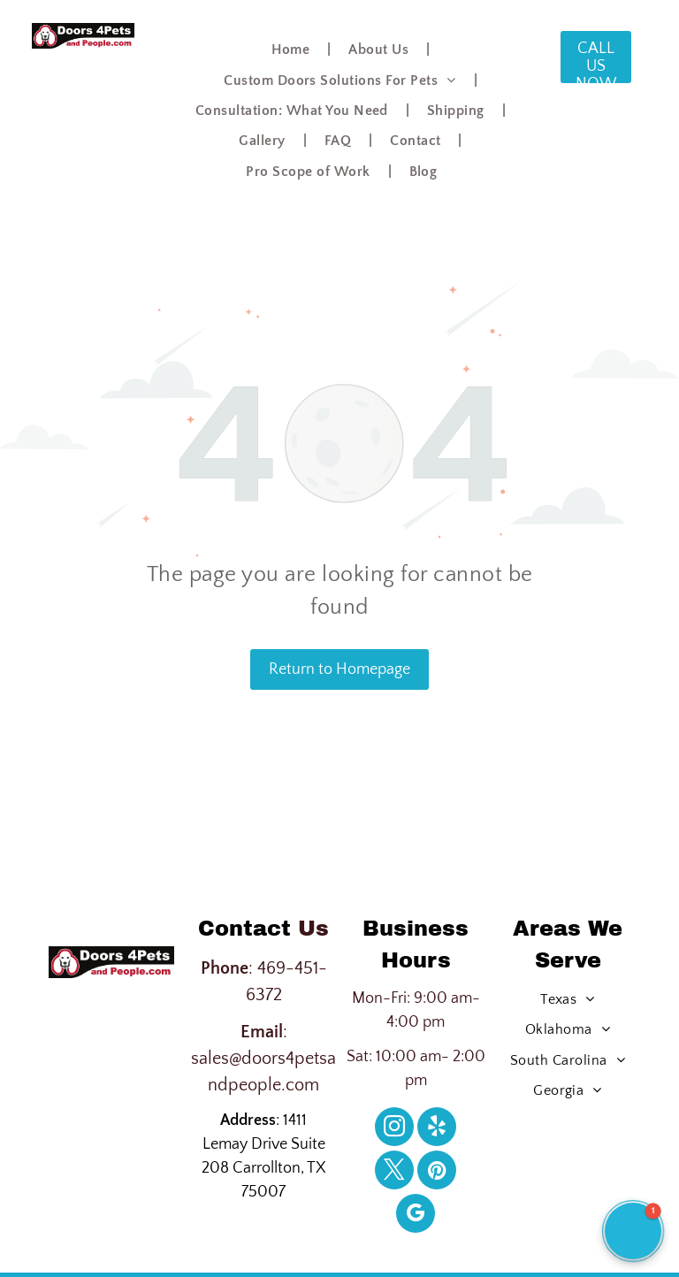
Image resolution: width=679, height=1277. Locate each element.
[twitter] (394, 1172)
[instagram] (394, 1129)
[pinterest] (436, 1172)
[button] (633, 1231)
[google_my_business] (415, 1215)
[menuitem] (293, 49)
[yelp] (436, 1129)
